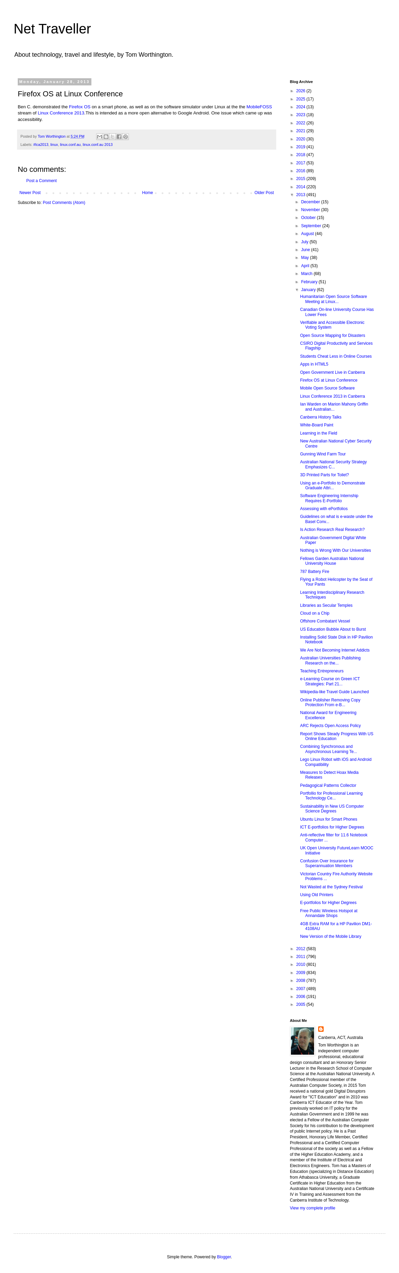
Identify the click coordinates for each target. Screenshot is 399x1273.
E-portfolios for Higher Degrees (328, 902)
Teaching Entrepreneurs (321, 671)
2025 (301, 99)
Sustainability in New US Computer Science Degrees (332, 808)
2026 (301, 90)
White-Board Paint (316, 425)
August (308, 233)
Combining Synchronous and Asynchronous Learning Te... (328, 749)
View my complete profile (312, 1208)
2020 (301, 139)
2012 (301, 948)
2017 (301, 163)
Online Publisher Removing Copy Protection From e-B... (330, 702)
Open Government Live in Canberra (332, 372)
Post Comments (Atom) (64, 202)
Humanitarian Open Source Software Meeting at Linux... (333, 299)
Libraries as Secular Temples (326, 605)
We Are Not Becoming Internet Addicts (335, 650)
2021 (301, 130)
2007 (301, 988)
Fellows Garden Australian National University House (332, 561)
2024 (301, 107)
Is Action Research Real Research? (332, 529)
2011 (301, 956)
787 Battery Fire (314, 571)
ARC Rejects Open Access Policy (330, 725)
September (311, 225)
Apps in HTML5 (314, 364)
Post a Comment (41, 180)
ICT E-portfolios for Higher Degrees (332, 827)
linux (54, 144)
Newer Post (30, 192)
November (311, 209)
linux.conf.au (70, 144)
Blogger (224, 1257)
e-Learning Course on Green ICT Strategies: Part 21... (330, 681)
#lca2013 (40, 144)
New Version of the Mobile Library (330, 936)
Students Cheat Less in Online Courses (336, 356)
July (305, 241)
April (305, 265)
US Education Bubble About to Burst (333, 629)
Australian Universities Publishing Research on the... (330, 660)
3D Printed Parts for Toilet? (324, 475)
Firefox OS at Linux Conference (328, 380)
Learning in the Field (318, 433)
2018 (301, 154)
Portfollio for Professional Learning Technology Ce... (331, 795)
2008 (301, 980)
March (307, 273)
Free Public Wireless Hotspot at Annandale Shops (328, 913)
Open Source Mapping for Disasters (332, 335)
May (305, 257)
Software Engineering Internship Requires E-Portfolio (329, 498)
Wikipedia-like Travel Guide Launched (334, 691)
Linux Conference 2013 (61, 112)
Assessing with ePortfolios (324, 508)
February (310, 281)
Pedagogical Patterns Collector (328, 785)
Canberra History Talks (320, 417)
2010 (301, 964)
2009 (301, 972)
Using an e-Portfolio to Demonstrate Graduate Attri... (332, 485)
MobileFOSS (259, 106)
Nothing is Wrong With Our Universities (335, 550)
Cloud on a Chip (314, 613)
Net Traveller (52, 28)
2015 (301, 178)
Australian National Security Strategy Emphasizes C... (333, 464)
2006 (301, 996)
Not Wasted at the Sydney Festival (331, 887)
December (311, 202)
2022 (301, 123)
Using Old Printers (316, 894)
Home (147, 192)
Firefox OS (79, 106)
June (306, 249)
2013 (301, 194)
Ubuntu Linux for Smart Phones (328, 819)
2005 (301, 1004)
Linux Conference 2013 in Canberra (332, 396)
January (309, 289)
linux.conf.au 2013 (98, 144)
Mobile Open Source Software (327, 388)
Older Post (264, 192)
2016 (301, 170)
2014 (301, 186)
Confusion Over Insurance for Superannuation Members (327, 863)
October (309, 217)
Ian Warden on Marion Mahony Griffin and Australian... (334, 406)
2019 (301, 147)
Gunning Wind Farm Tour (323, 454)
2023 (301, 114)
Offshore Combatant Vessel (325, 621)
